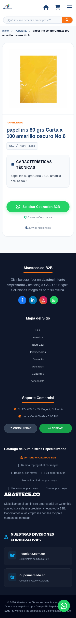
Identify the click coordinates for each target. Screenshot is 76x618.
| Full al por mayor (53, 472)
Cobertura (38, 373)
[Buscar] (67, 20)
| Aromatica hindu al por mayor (38, 480)
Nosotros (37, 337)
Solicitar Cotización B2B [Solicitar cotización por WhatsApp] (38, 206)
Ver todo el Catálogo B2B (38, 457)
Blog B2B (38, 344)
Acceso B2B (37, 381)
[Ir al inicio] (45, 7)
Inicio (5, 30)
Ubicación (38, 366)
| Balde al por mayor (24, 472)
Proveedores (38, 352)
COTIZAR (55, 428)
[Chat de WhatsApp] (64, 606)
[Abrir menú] (69, 7)
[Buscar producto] (32, 20)
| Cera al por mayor (55, 488)
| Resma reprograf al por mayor (38, 465)
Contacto (37, 359)
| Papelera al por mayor (23, 488)
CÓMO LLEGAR (20, 428)
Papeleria (21, 30)
